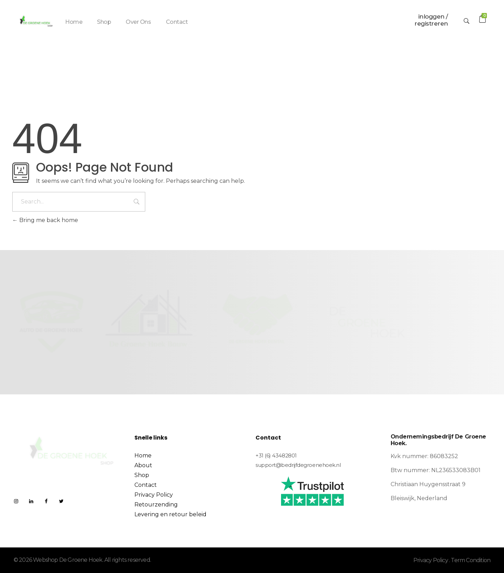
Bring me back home (45, 220)
